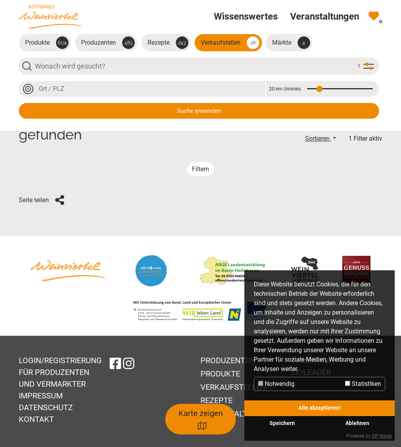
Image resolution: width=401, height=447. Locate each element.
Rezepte (168, 42)
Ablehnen (357, 423)
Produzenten (108, 42)
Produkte (47, 42)
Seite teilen (41, 200)
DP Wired (382, 436)
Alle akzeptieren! (319, 408)
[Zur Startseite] (50, 16)
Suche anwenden (199, 110)
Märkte (291, 42)
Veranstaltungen (236, 413)
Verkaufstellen (230, 42)
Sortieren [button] (318, 138)
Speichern (282, 423)
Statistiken (363, 383)
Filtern (200, 169)
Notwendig (276, 383)
